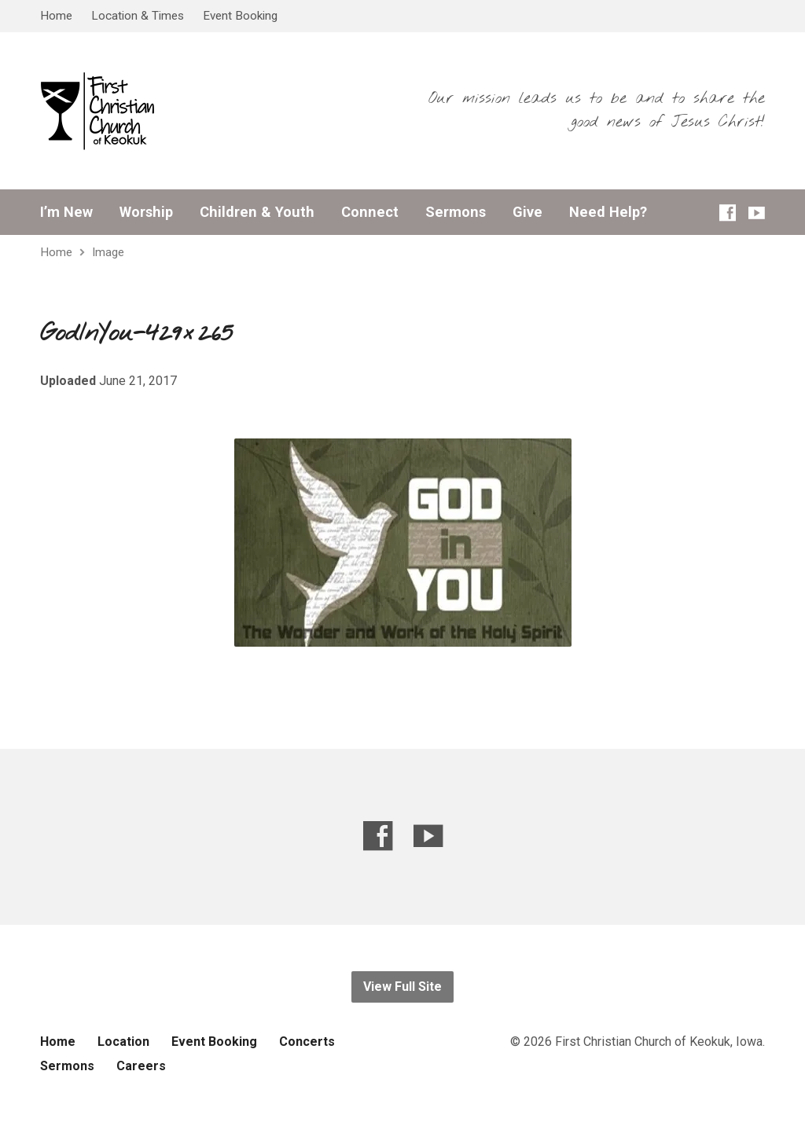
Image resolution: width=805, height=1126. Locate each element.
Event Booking (240, 16)
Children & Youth (257, 212)
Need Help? (608, 212)
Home (56, 16)
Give (527, 212)
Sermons (455, 212)
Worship (146, 212)
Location (123, 1041)
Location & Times (137, 16)
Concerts (307, 1041)
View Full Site (402, 986)
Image (108, 252)
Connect (370, 212)
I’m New (66, 212)
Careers (141, 1065)
